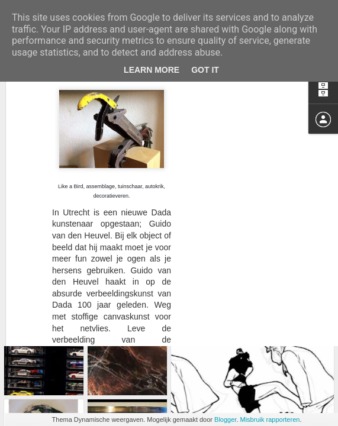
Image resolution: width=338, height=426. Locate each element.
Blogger (225, 419)
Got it (205, 70)
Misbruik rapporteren (270, 419)
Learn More (151, 70)
